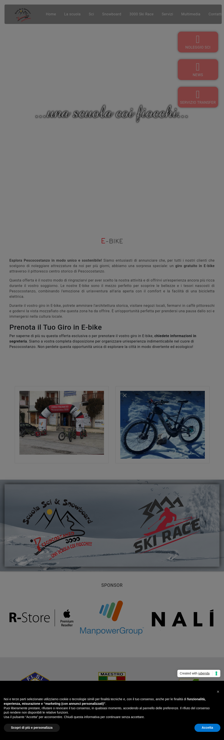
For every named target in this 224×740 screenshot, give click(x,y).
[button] (218, 691)
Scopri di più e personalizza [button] (32, 727)
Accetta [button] (207, 727)
